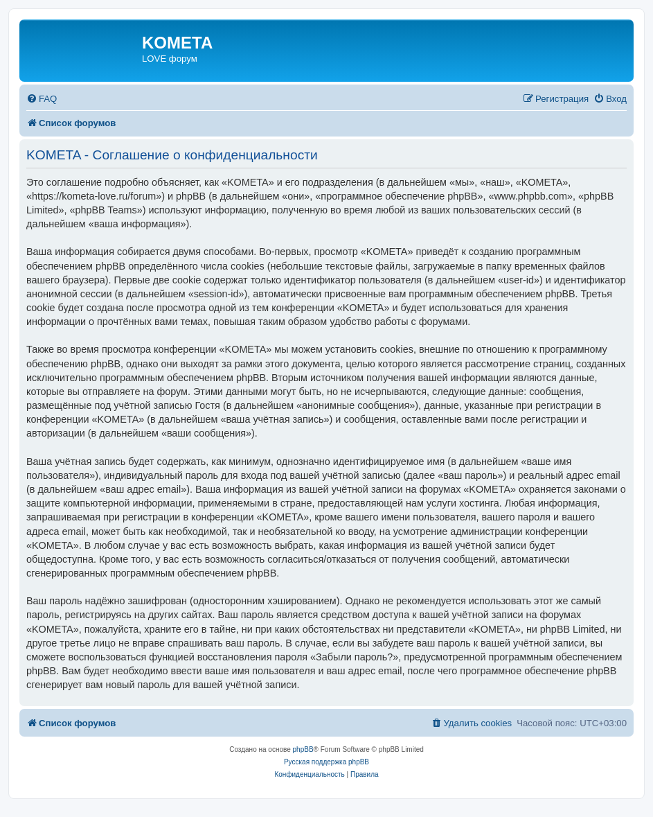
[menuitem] (41, 99)
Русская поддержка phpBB (326, 762)
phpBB (303, 749)
